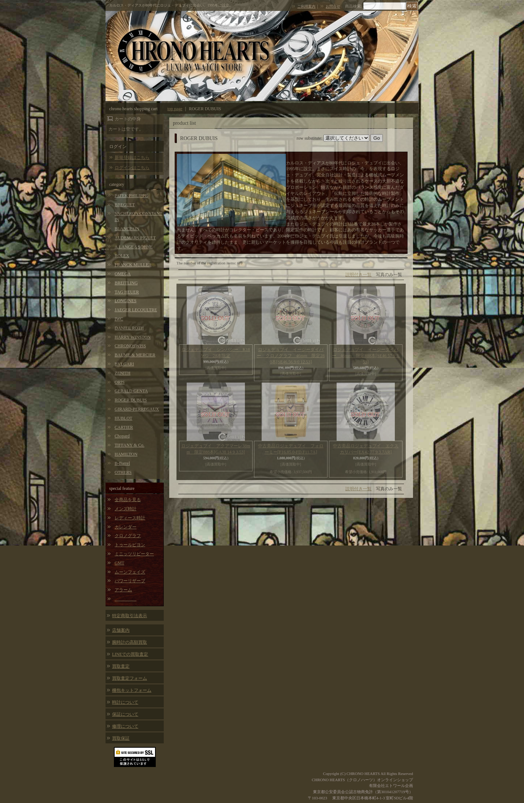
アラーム (123, 589)
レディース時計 (130, 517)
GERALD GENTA (131, 390)
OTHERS (123, 472)
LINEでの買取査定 (130, 654)
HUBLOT (123, 418)
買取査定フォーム (129, 678)
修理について (125, 726)
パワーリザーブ (130, 580)
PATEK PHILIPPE (131, 195)
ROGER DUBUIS (131, 400)
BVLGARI (124, 364)
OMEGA (123, 273)
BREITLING (126, 282)
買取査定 (121, 666)
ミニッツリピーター (134, 553)
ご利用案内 (306, 6)
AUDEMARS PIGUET (135, 237)
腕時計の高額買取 (129, 642)
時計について (125, 702)
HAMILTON (126, 454)
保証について (125, 714)
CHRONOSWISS (130, 345)
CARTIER (124, 427)
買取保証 (121, 738)
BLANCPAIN (127, 228)
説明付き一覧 (358, 274)
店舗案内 (121, 630)
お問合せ (333, 6)
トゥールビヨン (130, 544)
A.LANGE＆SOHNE (133, 246)
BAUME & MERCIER (135, 354)
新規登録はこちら (132, 157)
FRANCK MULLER (133, 264)
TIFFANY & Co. (129, 445)
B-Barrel (122, 463)
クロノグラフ (128, 535)
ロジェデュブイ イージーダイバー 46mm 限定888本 (366, 355)
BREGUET (125, 204)
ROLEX (122, 255)
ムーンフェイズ (130, 572)
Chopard (122, 436)
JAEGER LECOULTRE (136, 309)
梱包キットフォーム (131, 690)
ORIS (119, 382)
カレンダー (125, 527)
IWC (119, 318)
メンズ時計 (125, 508)
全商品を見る (128, 499)
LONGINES (125, 300)
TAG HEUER (127, 292)
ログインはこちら (132, 167)
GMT (119, 563)
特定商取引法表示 (129, 615)
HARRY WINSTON (133, 337)
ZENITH (122, 373)
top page (174, 108)
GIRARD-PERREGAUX (137, 409)
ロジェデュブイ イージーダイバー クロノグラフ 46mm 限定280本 (291, 355)
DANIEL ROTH (129, 328)
